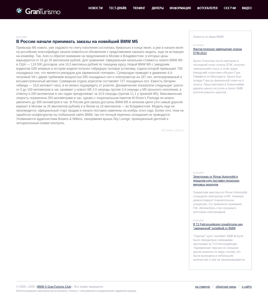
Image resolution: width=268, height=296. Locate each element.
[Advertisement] (77, 143)
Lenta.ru (179, 130)
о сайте (247, 286)
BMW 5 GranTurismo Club (54, 286)
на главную (202, 286)
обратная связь (226, 286)
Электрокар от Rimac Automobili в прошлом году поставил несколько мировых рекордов (216, 180)
